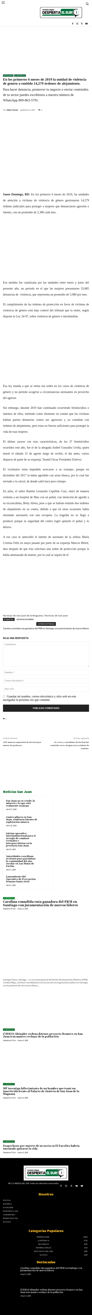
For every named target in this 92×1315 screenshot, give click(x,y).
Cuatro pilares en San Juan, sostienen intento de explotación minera (21, 820)
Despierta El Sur (9, 908)
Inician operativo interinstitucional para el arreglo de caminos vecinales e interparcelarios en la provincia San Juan (21, 839)
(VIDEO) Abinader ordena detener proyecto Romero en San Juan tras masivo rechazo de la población (43, 1035)
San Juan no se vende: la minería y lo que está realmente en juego (20, 803)
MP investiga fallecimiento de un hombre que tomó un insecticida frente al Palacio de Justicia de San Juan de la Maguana (41, 1091)
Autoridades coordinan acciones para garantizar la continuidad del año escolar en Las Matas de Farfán (21, 861)
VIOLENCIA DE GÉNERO (24, 619)
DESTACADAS (8, 75)
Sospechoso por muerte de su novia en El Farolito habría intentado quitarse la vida (41, 1147)
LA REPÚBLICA (20, 75)
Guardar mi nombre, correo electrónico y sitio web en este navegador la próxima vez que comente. (39, 698)
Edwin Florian (12, 110)
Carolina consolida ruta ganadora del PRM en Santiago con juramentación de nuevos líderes (46, 628)
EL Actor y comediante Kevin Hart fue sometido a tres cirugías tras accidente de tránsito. (69, 745)
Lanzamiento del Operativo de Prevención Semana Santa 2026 (21, 879)
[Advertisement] (46, 49)
